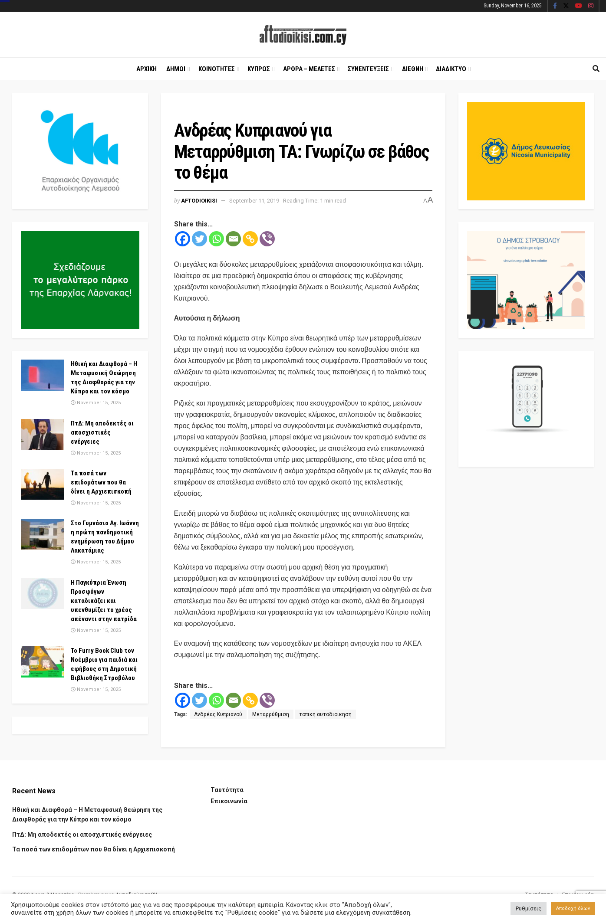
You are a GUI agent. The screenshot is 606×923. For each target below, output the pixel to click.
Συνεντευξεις (368, 69)
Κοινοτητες (216, 69)
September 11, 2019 (254, 200)
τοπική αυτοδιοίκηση (325, 714)
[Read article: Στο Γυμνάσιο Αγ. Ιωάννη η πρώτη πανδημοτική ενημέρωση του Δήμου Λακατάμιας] (42, 534)
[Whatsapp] (216, 238)
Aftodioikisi (199, 200)
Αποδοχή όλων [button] (573, 908)
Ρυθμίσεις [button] (528, 908)
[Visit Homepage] (303, 35)
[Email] (233, 238)
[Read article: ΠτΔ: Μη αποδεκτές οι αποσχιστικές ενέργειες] (42, 434)
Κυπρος (258, 69)
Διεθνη (412, 69)
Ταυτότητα (227, 789)
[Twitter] (199, 238)
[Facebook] (182, 238)
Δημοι (175, 69)
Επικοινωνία (229, 801)
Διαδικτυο (451, 69)
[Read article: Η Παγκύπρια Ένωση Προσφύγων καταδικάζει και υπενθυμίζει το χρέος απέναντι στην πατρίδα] (42, 593)
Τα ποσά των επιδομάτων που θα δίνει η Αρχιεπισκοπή (101, 482)
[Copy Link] (250, 238)
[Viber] (267, 238)
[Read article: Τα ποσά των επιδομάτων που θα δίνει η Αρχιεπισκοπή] (42, 484)
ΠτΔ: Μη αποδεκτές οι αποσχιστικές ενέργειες (102, 432)
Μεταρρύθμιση (270, 714)
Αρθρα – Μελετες (309, 69)
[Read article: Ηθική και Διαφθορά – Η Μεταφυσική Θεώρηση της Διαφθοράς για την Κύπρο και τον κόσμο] (42, 375)
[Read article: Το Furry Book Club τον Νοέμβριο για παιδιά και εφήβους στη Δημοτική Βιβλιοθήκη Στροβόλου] (42, 662)
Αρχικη (146, 69)
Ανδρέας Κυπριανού (218, 714)
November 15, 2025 (96, 403)
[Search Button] (596, 69)
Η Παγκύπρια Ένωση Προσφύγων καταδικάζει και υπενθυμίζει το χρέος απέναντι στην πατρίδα (104, 601)
